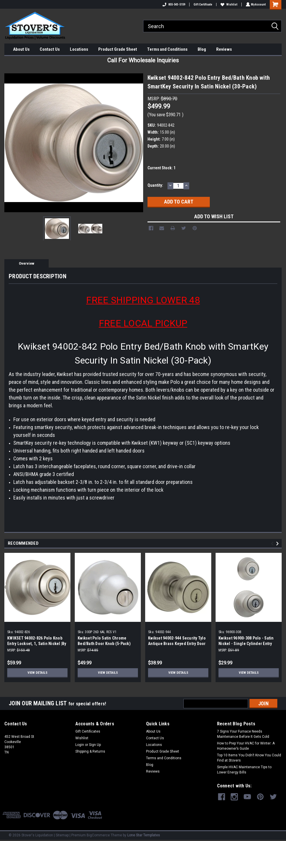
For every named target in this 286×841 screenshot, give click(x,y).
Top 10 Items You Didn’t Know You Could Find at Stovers (249, 757)
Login (79, 745)
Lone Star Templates (143, 835)
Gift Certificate (202, 4)
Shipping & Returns (90, 751)
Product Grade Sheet (117, 49)
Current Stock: (161, 168)
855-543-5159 (173, 4)
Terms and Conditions (167, 49)
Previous (273, 544)
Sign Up (95, 745)
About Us (21, 49)
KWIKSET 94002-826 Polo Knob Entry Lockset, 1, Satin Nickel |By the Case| (36, 643)
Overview (26, 263)
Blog (202, 49)
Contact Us (50, 49)
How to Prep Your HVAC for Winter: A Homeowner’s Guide (246, 746)
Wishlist (228, 4)
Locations (79, 49)
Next (278, 544)
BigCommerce (98, 835)
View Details (37, 672)
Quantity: (155, 185)
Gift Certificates (87, 731)
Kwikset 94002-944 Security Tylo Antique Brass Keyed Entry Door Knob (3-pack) (177, 643)
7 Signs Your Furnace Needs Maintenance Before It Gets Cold (243, 734)
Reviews (224, 49)
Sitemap (62, 835)
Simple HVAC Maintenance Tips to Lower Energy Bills (244, 769)
